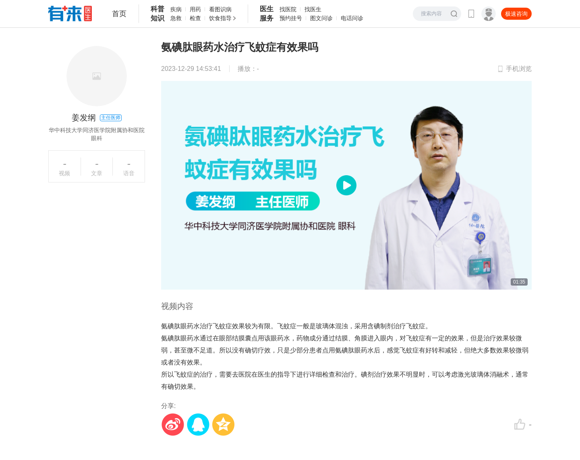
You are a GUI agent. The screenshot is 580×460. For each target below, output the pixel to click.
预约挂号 (291, 18)
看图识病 (220, 9)
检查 (195, 18)
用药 (195, 9)
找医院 (288, 9)
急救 (176, 18)
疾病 (176, 9)
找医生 (312, 9)
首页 (119, 14)
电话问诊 (352, 18)
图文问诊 (321, 18)
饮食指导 (220, 18)
